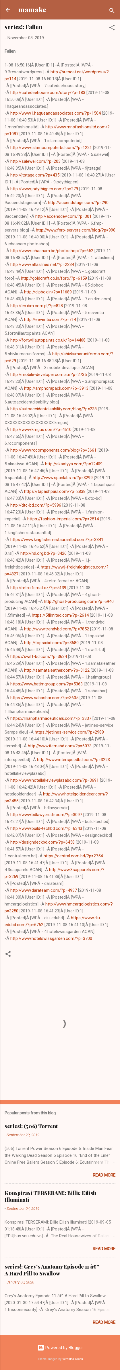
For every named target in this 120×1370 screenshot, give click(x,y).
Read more (104, 1175)
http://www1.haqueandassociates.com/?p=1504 (55, 113)
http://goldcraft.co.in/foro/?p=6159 (54, 278)
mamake (32, 9)
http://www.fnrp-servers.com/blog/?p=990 (75, 230)
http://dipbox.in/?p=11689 (48, 292)
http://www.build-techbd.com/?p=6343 (46, 828)
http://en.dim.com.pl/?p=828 (36, 305)
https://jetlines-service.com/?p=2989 (69, 732)
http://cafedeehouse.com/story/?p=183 (47, 92)
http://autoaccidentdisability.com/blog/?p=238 (53, 408)
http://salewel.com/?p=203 (35, 161)
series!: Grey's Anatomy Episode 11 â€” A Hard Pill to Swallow (52, 1270)
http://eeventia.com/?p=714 (50, 319)
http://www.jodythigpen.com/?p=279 (44, 188)
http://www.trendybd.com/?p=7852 (56, 629)
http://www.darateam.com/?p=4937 (43, 890)
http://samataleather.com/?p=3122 (57, 670)
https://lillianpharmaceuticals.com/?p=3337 (50, 718)
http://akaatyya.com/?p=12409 (73, 464)
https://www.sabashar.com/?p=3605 (44, 697)
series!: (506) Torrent (31, 1126)
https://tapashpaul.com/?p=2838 (55, 491)
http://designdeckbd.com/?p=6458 (42, 842)
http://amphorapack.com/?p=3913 (56, 388)
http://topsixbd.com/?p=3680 (51, 642)
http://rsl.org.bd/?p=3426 (43, 553)
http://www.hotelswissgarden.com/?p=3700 (51, 938)
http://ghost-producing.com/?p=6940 (79, 601)
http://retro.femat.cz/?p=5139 (38, 587)
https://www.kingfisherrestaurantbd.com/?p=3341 (56, 539)
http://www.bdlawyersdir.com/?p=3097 (46, 814)
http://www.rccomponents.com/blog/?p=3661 (53, 450)
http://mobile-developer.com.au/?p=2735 (48, 374)
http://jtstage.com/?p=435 (34, 175)
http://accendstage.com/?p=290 (78, 202)
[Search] (112, 11)
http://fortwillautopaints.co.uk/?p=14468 (48, 340)
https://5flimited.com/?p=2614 (60, 615)
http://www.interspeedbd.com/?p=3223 (73, 759)
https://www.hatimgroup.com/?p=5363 (46, 684)
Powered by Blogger (60, 1347)
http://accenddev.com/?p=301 (63, 216)
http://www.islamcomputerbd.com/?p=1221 (51, 147)
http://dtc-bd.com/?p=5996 (35, 505)
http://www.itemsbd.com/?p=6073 (60, 745)
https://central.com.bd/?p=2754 (73, 856)
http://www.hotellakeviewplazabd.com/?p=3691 (54, 780)
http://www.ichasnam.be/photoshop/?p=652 (51, 250)
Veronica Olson (72, 1359)
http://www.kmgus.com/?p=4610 (40, 429)
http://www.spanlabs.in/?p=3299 (63, 477)
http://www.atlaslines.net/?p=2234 (42, 264)
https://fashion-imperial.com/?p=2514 (63, 519)
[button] (112, 28)
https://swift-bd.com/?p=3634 (38, 656)
